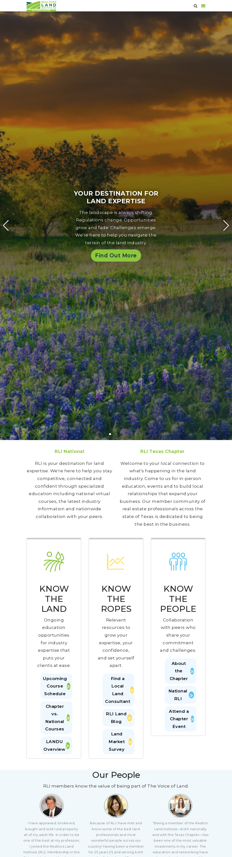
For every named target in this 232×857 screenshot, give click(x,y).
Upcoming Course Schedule (56, 686)
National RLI (181, 694)
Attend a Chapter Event (181, 719)
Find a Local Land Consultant (118, 690)
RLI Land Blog (119, 717)
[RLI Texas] (42, 5)
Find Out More (116, 255)
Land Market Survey (120, 741)
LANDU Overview (56, 745)
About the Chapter (182, 671)
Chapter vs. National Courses (57, 718)
